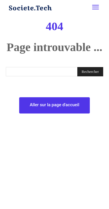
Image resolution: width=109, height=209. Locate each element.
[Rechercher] (90, 71)
